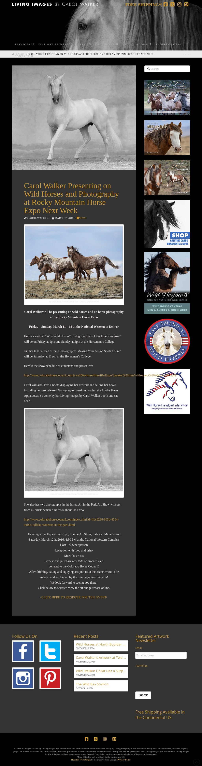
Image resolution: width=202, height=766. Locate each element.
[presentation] (165, 677)
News (81, 218)
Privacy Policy (124, 760)
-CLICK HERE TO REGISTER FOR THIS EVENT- (73, 597)
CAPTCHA (141, 666)
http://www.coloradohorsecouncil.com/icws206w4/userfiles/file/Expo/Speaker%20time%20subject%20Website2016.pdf (100, 375)
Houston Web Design (81, 760)
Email (138, 648)
